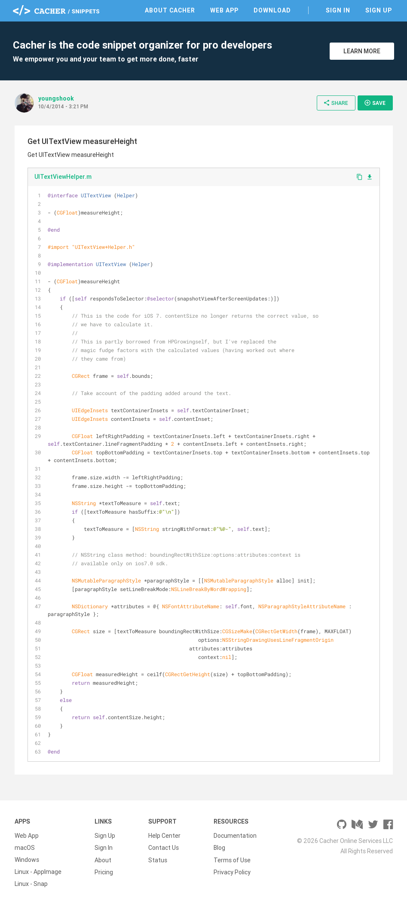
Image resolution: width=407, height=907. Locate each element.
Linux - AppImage (38, 872)
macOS (25, 848)
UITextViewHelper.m (63, 177)
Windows (27, 860)
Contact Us (163, 848)
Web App (224, 10)
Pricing (104, 872)
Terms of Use (232, 860)
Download (272, 10)
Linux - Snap (31, 884)
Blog (219, 848)
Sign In (338, 10)
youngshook (56, 98)
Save (375, 102)
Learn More (361, 51)
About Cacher (170, 10)
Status (157, 860)
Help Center (164, 836)
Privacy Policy (232, 872)
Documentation (235, 836)
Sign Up (378, 10)
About (103, 860)
